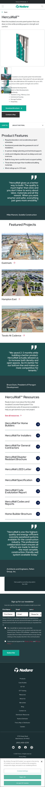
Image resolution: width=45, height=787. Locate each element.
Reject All (22, 777)
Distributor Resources (22, 715)
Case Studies (23, 683)
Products (22, 679)
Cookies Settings (22, 771)
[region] (22, 772)
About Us (22, 699)
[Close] (41, 761)
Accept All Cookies (22, 783)
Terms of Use (29, 641)
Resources (22, 695)
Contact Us (22, 711)
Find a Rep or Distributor (22, 723)
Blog (22, 707)
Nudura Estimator (22, 719)
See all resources (12, 415)
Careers (22, 727)
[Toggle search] (42, 6)
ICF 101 (22, 687)
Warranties (22, 703)
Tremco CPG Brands (21, 2)
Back (5, 12)
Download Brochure (13, 108)
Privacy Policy (22, 756)
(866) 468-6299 (22, 743)
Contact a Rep (11, 115)
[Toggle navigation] (22, 2)
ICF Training (22, 691)
